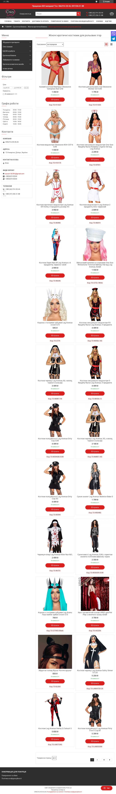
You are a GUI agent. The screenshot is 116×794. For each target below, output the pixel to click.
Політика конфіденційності (12, 778)
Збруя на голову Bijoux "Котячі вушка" (55, 670)
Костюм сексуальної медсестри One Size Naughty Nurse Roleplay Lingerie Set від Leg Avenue (95, 147)
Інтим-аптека (8, 69)
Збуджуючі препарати (11, 42)
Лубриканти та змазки (11, 60)
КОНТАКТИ (26, 21)
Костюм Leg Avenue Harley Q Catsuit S (55, 728)
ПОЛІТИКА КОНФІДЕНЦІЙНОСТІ (82, 21)
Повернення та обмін (9, 775)
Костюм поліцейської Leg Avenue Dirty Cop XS (55, 498)
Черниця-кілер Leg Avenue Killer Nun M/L (55, 555)
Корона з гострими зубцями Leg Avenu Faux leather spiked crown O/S (55, 613)
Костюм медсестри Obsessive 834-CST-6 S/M (55, 146)
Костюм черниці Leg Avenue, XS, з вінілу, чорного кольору (95, 440)
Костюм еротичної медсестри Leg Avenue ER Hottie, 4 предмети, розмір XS (55, 206)
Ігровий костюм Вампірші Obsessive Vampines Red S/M (55, 88)
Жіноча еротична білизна (37, 27)
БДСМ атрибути (9, 51)
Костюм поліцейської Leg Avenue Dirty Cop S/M (55, 440)
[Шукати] (78, 14)
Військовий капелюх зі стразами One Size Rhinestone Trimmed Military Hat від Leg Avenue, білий (95, 265)
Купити (56, 100)
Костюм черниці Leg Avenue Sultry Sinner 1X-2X (95, 671)
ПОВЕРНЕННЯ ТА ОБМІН (59, 21)
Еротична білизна (19, 27)
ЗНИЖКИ (99, 21)
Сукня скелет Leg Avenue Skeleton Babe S (95, 497)
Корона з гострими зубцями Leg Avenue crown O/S (54, 324)
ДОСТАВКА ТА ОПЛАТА (40, 21)
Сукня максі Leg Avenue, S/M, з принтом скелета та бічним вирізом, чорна (94, 556)
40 (104, 760)
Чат (107, 788)
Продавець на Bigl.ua (58, 790)
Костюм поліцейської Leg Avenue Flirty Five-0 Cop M (95, 729)
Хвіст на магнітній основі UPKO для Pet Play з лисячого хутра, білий (95, 613)
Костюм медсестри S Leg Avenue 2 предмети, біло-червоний (95, 206)
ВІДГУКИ (108, 21)
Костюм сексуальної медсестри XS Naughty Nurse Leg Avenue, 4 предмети (95, 324)
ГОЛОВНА (7, 21)
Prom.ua (68, 788)
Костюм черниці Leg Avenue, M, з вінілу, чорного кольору (55, 382)
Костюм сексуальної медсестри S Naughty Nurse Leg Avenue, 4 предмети (95, 382)
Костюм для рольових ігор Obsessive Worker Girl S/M (95, 88)
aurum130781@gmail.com (14, 174)
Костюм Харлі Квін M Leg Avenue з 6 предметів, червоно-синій (55, 264)
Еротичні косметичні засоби (13, 64)
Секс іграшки (7, 47)
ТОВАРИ (17, 21)
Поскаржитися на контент (55, 792)
